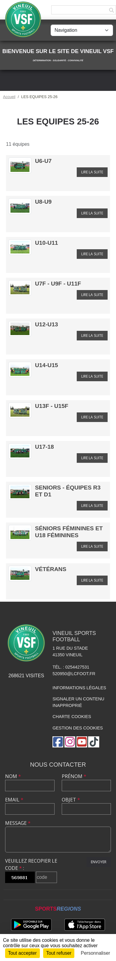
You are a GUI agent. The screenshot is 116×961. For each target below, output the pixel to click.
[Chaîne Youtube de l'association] (81, 741)
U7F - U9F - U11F (58, 283)
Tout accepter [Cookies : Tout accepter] (22, 953)
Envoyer (98, 861)
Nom (13, 776)
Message (18, 823)
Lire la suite (92, 172)
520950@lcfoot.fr (73, 673)
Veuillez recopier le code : (31, 864)
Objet (71, 799)
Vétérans (50, 569)
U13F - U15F (51, 406)
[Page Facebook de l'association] (57, 741)
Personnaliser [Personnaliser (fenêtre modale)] (95, 953)
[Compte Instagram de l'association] (69, 741)
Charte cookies (71, 716)
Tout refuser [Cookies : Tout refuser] (58, 953)
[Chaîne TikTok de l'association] (93, 741)
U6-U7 (43, 161)
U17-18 (44, 447)
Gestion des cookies (77, 728)
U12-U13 (46, 324)
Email (14, 799)
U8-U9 (43, 202)
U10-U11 (46, 243)
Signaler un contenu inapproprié (78, 702)
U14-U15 (46, 365)
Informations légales (79, 687)
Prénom (74, 776)
